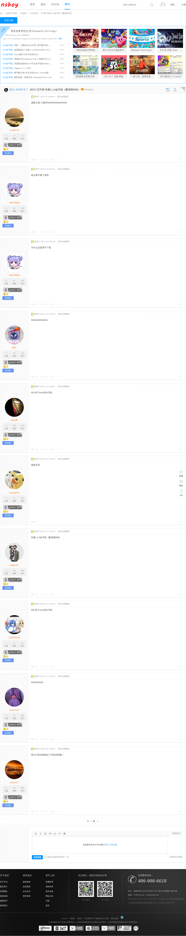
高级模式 (176, 833)
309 (14, 426)
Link (50, 833)
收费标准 (49, 882)
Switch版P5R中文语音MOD (26, 54)
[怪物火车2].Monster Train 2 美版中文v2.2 (32, 59)
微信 (181, 483)
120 (22, 498)
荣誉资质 (26, 896)
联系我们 (4, 905)
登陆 (172, 4)
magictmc (14, 565)
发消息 (8, 153)
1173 (22, 426)
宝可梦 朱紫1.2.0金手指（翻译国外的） (57, 13)
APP (181, 492)
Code (59, 833)
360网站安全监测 (92, 928)
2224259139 (14, 637)
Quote (54, 833)
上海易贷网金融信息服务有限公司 (142, 903)
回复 (36, 159)
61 (14, 208)
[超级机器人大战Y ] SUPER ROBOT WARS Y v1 (33, 50)
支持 (46, 159)
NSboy (1, 13)
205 (22, 715)
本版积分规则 (176, 857)
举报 (181, 159)
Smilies (64, 833)
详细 (60, 39)
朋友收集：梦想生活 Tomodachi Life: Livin (33, 77)
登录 (106, 845)
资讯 (43, 4)
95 (22, 643)
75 (22, 136)
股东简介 (4, 886)
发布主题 (8, 20)
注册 (184, 4)
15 (14, 643)
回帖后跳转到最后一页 (56, 857)
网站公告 (49, 896)
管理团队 (4, 891)
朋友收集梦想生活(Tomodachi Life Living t (34, 31)
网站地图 (114, 918)
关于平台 (4, 882)
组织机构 (4, 896)
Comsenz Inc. (163, 899)
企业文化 (26, 891)
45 (14, 715)
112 (14, 788)
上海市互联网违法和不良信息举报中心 (124, 928)
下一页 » (93, 821)
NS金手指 (33, 13)
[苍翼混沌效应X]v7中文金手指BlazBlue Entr (33, 63)
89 (14, 570)
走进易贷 (26, 886)
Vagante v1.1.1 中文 (22, 68)
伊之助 (14, 420)
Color (40, 833)
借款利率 (49, 886)
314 (22, 208)
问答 (47, 901)
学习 (67, 4)
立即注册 (113, 845)
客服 (181, 473)
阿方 (14, 348)
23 (14, 353)
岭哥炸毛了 (22, 89)
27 (14, 136)
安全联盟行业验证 (77, 928)
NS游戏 (23, 13)
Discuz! (140, 899)
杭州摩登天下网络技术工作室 (96, 918)
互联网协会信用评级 (140, 928)
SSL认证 (45, 928)
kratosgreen (14, 492)
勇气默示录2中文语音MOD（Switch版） (32, 73)
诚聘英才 (4, 901)
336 (22, 788)
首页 (32, 4)
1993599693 (14, 203)
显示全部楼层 (63, 97)
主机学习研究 (11, 13)
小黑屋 (79, 918)
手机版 (72, 918)
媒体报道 (26, 882)
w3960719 (14, 130)
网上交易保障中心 (61, 928)
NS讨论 (55, 4)
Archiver (64, 918)
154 (22, 353)
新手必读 (49, 891)
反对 (56, 159)
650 (22, 570)
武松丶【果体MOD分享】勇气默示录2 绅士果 (33, 45)
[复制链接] (89, 90)
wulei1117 (14, 782)
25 (14, 498)
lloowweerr (14, 710)
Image (45, 833)
